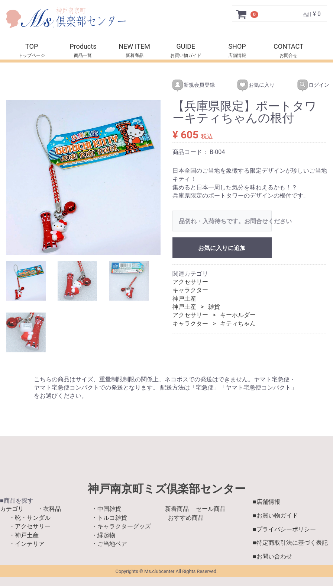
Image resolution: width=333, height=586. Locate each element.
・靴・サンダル (30, 517)
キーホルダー (238, 314)
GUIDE (185, 46)
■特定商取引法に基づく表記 (290, 542)
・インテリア (27, 543)
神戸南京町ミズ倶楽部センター (167, 488)
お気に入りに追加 (222, 247)
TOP (31, 46)
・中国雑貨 (106, 508)
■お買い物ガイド (275, 515)
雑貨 (214, 306)
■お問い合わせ (272, 556)
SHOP (237, 46)
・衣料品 (49, 508)
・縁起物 (103, 534)
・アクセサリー (30, 526)
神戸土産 (184, 298)
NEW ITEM (134, 46)
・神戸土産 (24, 534)
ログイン (306, 85)
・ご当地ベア (109, 543)
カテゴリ (12, 508)
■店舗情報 (266, 501)
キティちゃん (238, 323)
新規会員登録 (187, 85)
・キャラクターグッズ (121, 526)
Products (82, 46)
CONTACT (289, 46)
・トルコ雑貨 (109, 517)
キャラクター (190, 290)
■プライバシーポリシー (284, 528)
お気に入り (249, 85)
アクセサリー (190, 281)
